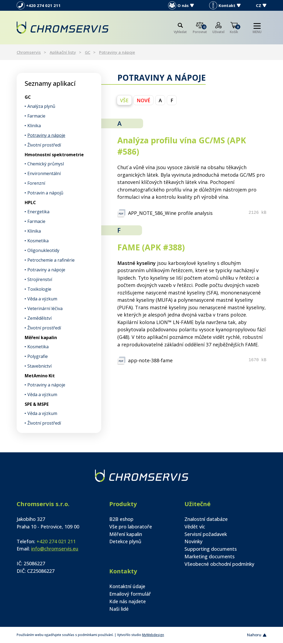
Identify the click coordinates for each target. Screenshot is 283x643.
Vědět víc (194, 526)
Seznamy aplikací (50, 83)
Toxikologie (39, 289)
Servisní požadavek (205, 534)
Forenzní (36, 183)
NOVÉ (143, 100)
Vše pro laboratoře (130, 526)
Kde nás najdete (127, 601)
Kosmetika (38, 241)
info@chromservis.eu (54, 548)
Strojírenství (39, 279)
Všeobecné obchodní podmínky (219, 564)
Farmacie (36, 116)
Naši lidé (119, 609)
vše (124, 100)
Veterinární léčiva (45, 308)
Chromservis (29, 52)
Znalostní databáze (206, 519)
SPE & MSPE (37, 404)
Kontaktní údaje (127, 586)
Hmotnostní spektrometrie (54, 155)
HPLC (30, 202)
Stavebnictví (39, 366)
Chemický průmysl (45, 164)
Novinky (193, 541)
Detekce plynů (125, 541)
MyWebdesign (153, 635)
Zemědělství (39, 318)
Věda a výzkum (42, 299)
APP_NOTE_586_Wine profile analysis (170, 213)
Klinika (34, 126)
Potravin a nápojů (45, 193)
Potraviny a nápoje (117, 52)
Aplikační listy (63, 52)
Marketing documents (209, 556)
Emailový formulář (130, 594)
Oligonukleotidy (43, 250)
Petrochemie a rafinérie (51, 260)
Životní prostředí (44, 145)
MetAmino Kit (40, 376)
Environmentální (44, 173)
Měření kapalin (41, 337)
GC (87, 52)
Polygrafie (37, 356)
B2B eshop (121, 519)
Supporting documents (210, 549)
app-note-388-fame (150, 360)
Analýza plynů (41, 106)
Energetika (38, 212)
